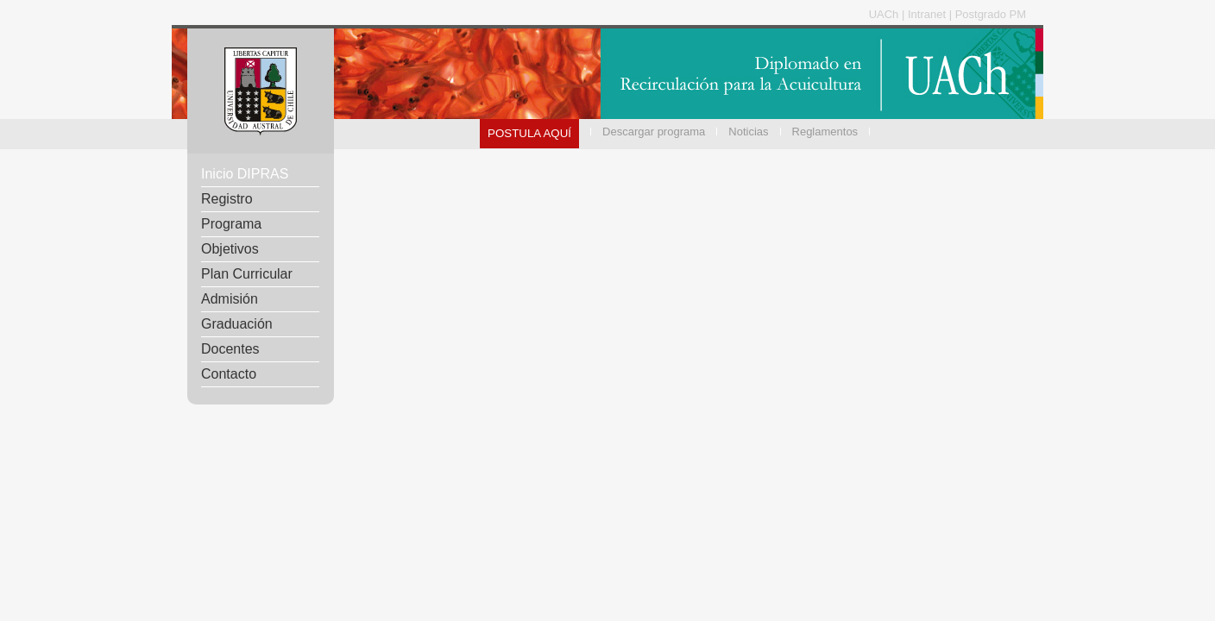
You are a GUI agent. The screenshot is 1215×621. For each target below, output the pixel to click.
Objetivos (230, 249)
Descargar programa (653, 131)
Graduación (237, 324)
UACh (885, 14)
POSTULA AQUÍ (529, 133)
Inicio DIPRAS (244, 173)
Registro (227, 198)
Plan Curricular (247, 274)
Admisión (229, 299)
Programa (231, 223)
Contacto (228, 374)
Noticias (748, 131)
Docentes (230, 349)
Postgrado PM (990, 14)
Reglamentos (825, 131)
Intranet (928, 14)
